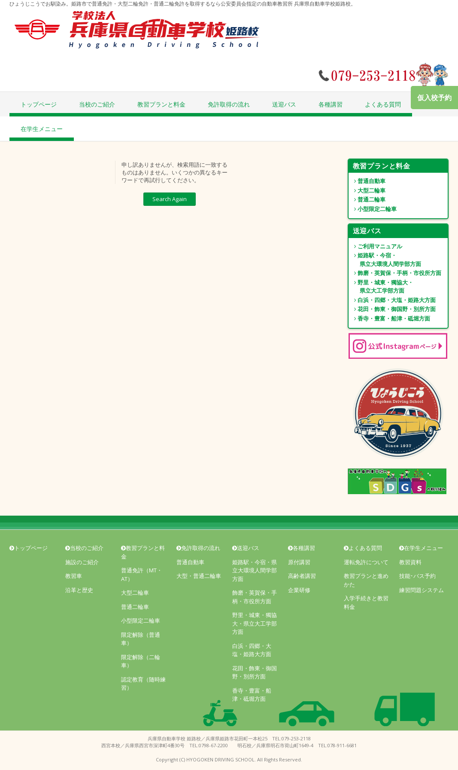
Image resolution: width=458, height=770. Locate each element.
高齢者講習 (302, 576)
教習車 (73, 576)
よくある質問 (383, 104)
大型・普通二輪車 (198, 576)
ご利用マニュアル (375, 246)
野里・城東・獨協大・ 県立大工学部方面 (381, 286)
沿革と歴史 (79, 590)
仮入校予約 (434, 97)
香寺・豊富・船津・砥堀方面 (389, 318)
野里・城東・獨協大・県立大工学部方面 (254, 623)
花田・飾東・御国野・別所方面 (392, 309)
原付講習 (299, 562)
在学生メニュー (42, 129)
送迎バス (284, 104)
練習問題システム (421, 590)
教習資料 (410, 562)
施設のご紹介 (82, 562)
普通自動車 (367, 181)
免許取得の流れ (229, 104)
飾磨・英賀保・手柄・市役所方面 (395, 273)
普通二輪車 (367, 199)
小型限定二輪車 (373, 209)
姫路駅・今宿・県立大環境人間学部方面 (254, 570)
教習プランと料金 (161, 104)
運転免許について (366, 562)
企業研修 (299, 590)
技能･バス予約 (417, 576)
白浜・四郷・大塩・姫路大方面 (392, 300)
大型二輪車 (367, 190)
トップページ (39, 104)
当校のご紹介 (97, 104)
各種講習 (330, 104)
